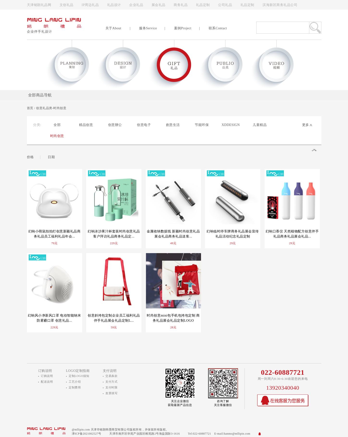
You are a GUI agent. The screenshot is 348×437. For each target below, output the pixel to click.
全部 (57, 125)
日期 (51, 157)
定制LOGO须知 (79, 376)
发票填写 (111, 393)
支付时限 (111, 387)
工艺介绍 (75, 381)
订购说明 (47, 376)
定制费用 (75, 387)
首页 (30, 108)
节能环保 (202, 125)
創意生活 (173, 125)
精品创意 (86, 125)
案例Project (182, 28)
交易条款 (111, 376)
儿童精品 (260, 125)
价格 (30, 157)
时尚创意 (57, 136)
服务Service (148, 28)
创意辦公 (115, 125)
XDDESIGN (231, 125)
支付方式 (111, 381)
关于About (113, 28)
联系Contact (218, 28)
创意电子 (144, 125)
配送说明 (47, 381)
